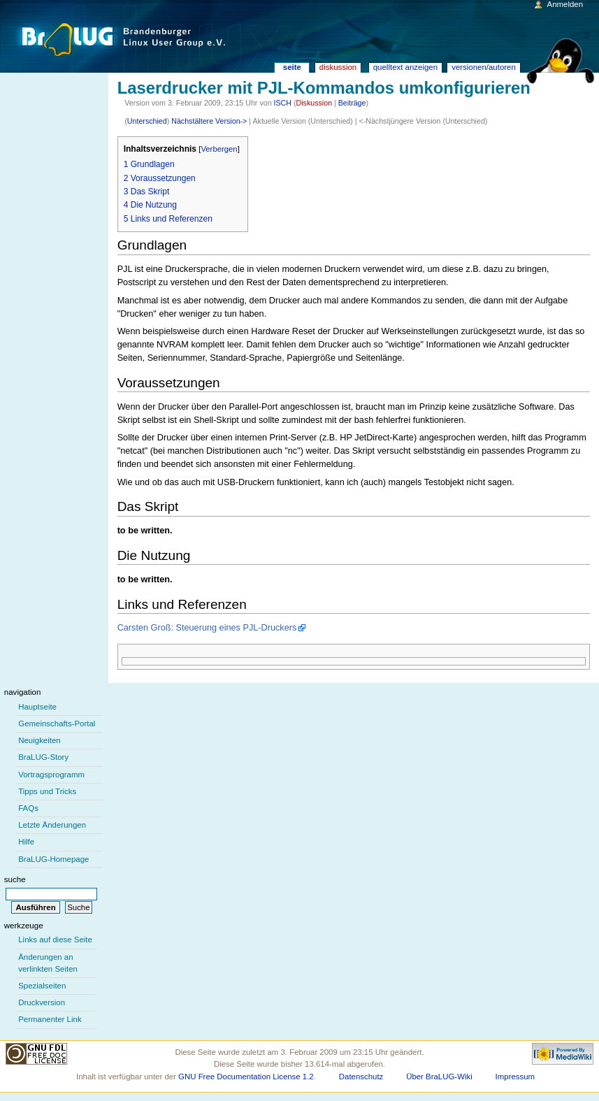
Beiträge (352, 103)
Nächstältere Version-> (209, 121)
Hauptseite (37, 707)
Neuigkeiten (39, 740)
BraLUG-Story (43, 757)
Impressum (515, 1076)
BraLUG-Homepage (53, 859)
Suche (15, 879)
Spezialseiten (42, 985)
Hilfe (26, 841)
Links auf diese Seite (55, 939)
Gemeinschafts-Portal (56, 723)
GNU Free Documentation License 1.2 (246, 1076)
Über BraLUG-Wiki (439, 1076)
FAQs (28, 808)
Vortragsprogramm (51, 774)
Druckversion (41, 1002)
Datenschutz (361, 1076)
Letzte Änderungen (52, 825)
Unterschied (147, 121)
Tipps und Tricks (47, 791)
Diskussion (314, 103)
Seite (292, 67)
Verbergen (219, 149)
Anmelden (565, 4)
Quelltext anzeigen (405, 67)
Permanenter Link (49, 1019)
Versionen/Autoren (484, 67)
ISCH (282, 103)
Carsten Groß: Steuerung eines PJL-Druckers (207, 628)
